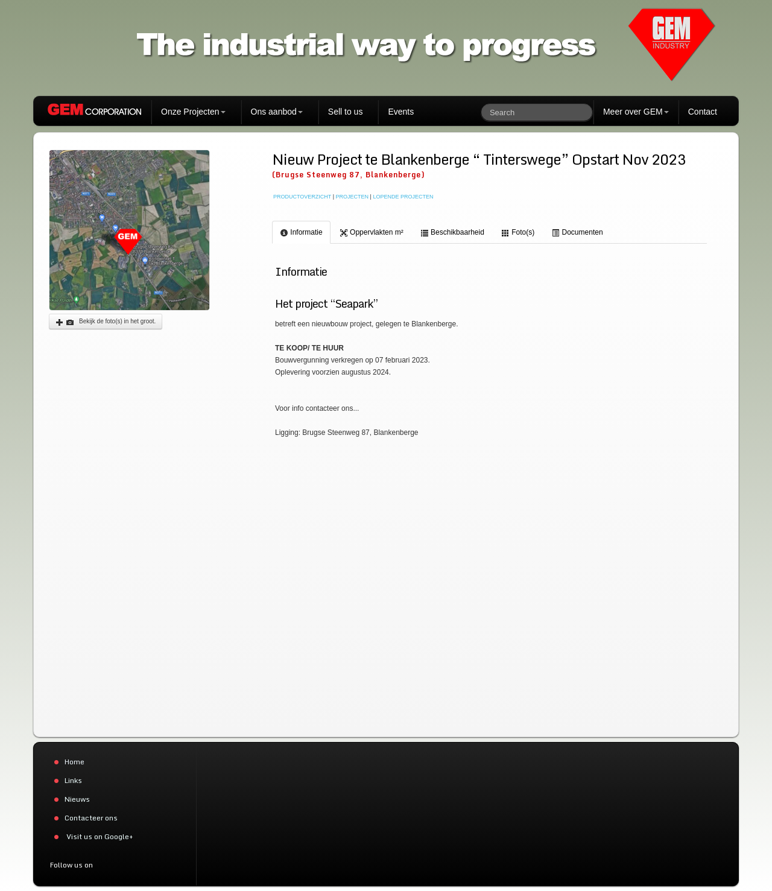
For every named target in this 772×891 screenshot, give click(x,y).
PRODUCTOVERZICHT (302, 197)
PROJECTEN (352, 197)
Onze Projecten (193, 111)
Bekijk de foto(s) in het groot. (105, 322)
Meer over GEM (636, 111)
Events (401, 111)
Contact (702, 111)
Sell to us (345, 111)
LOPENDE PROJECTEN (403, 197)
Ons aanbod (277, 111)
